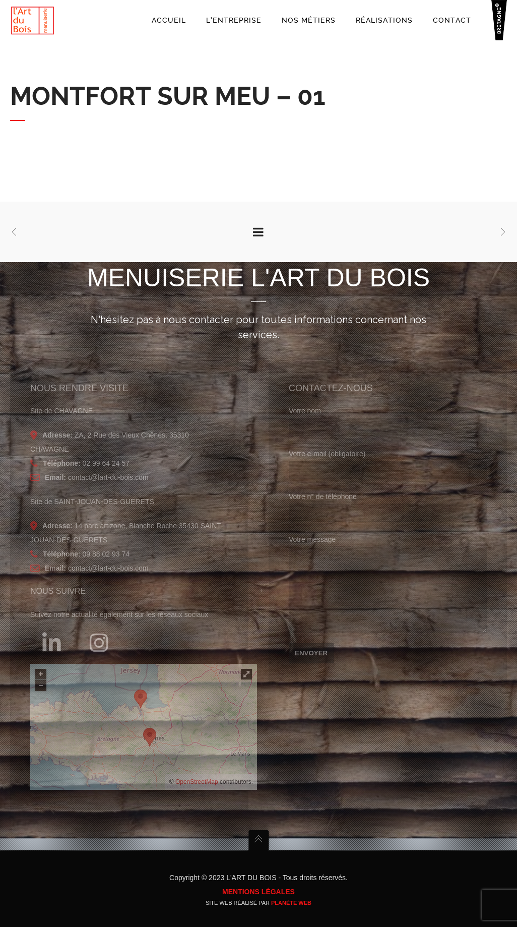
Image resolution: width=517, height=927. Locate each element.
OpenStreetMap (196, 781)
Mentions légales (258, 892)
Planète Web (291, 903)
